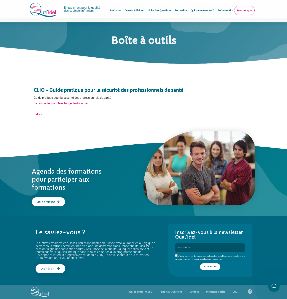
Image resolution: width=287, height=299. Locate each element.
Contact (194, 291)
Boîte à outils (225, 6)
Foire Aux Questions (159, 6)
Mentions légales (215, 291)
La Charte (115, 6)
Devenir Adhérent (134, 6)
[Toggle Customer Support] (274, 286)
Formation (181, 6)
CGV (235, 291)
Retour (38, 114)
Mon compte (244, 6)
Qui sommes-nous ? (202, 6)
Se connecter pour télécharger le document (62, 103)
